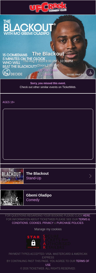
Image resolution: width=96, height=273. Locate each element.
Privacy (48, 223)
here (86, 215)
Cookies (35, 223)
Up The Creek (47, 70)
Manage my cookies (48, 229)
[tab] (48, 176)
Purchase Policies (70, 223)
